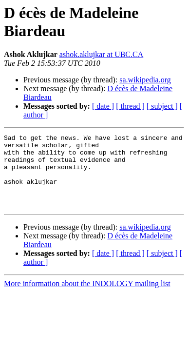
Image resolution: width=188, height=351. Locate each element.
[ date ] (103, 106)
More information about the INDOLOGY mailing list (87, 298)
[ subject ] (162, 106)
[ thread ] (130, 106)
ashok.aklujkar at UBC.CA (101, 54)
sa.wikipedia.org (144, 80)
